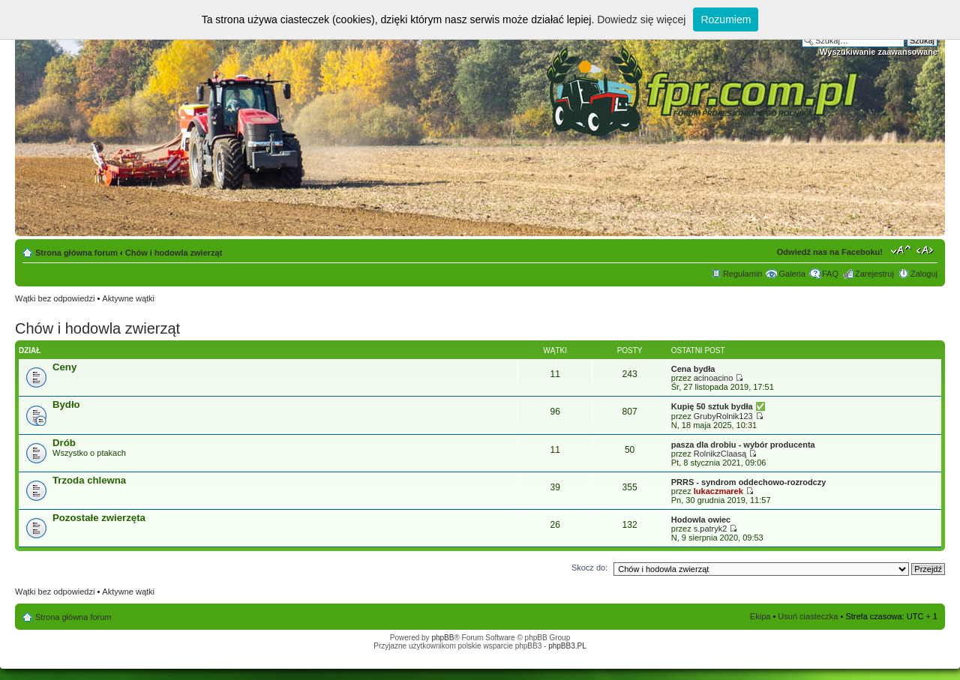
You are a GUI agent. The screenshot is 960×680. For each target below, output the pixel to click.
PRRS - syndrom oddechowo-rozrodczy (748, 482)
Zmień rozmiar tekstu (901, 249)
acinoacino (714, 377)
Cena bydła (693, 368)
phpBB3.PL (567, 646)
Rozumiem (725, 19)
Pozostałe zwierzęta (99, 517)
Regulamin (743, 273)
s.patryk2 (711, 528)
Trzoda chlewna (89, 480)
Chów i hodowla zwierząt (174, 252)
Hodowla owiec (700, 519)
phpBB (442, 638)
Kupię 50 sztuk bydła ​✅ (718, 406)
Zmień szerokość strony (927, 249)
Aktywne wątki (128, 298)
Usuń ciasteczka (808, 616)
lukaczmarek (718, 491)
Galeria (791, 273)
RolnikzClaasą (720, 453)
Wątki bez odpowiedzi (54, 298)
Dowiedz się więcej (641, 19)
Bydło (66, 404)
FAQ (830, 273)
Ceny (64, 367)
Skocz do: (590, 567)
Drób (64, 442)
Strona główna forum (76, 252)
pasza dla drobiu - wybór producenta (743, 444)
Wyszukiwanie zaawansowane (879, 51)
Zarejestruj (874, 273)
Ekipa (760, 616)
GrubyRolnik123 (723, 416)
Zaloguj (924, 273)
